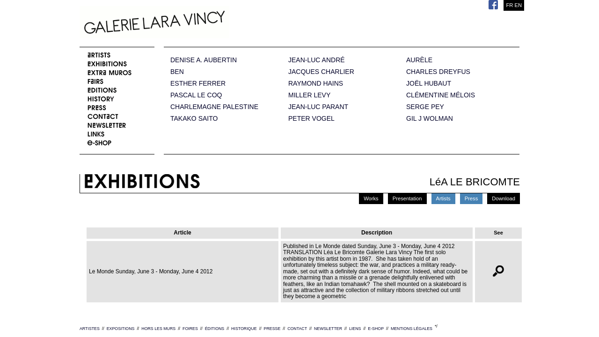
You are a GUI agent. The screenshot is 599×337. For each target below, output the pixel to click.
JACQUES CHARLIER (321, 72)
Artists (443, 198)
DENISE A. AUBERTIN (203, 60)
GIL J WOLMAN (429, 119)
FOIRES (190, 328)
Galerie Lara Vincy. (201, 23)
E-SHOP (376, 328)
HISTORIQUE (244, 328)
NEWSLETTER (328, 328)
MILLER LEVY (309, 95)
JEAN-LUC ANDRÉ (316, 60)
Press (471, 198)
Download (503, 198)
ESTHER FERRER (198, 84)
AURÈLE (419, 60)
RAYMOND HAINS (315, 84)
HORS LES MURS (158, 328)
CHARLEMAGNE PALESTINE (214, 107)
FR (509, 5)
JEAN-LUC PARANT (318, 107)
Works (371, 198)
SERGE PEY (425, 107)
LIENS (355, 328)
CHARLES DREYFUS (438, 72)
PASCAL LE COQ (196, 95)
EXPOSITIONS (121, 328)
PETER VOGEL (311, 119)
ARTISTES (90, 328)
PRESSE (272, 328)
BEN (177, 72)
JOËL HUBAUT (428, 84)
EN (518, 5)
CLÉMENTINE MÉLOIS (440, 95)
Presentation (407, 198)
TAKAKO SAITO (194, 119)
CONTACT (297, 328)
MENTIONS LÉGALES (411, 328)
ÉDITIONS (215, 328)
